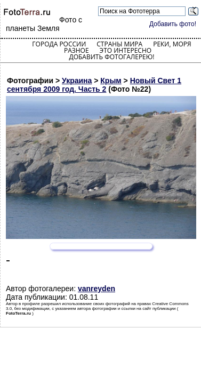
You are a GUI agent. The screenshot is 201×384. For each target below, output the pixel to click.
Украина (77, 80)
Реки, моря (172, 44)
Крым (110, 80)
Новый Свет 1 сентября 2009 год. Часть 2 (94, 84)
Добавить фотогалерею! (111, 56)
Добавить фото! (172, 24)
